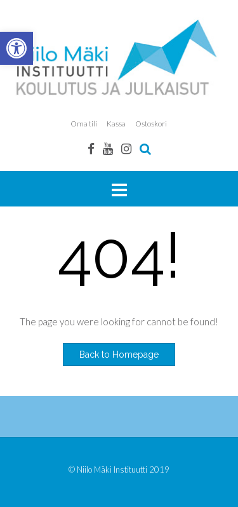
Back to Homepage (119, 354)
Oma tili (83, 123)
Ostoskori (151, 123)
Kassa (116, 123)
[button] (16, 48)
